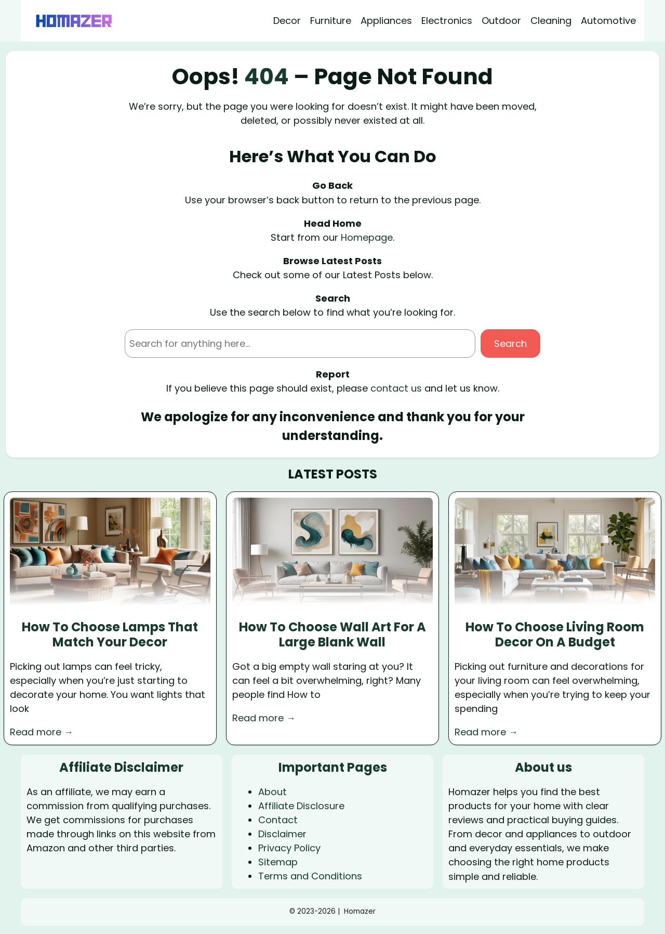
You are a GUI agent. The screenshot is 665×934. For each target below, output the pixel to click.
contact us (396, 388)
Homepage (367, 237)
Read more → (41, 731)
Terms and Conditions (310, 876)
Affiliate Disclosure (301, 805)
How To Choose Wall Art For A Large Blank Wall (332, 635)
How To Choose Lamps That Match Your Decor (110, 635)
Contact (278, 819)
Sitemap (278, 861)
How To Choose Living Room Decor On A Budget (555, 635)
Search (510, 343)
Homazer (360, 911)
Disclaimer (282, 833)
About (272, 791)
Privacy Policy (289, 847)
